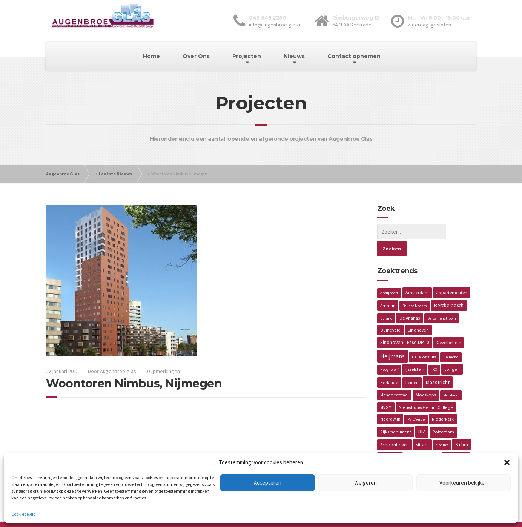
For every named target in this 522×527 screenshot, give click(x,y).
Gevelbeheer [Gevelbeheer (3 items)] (448, 325)
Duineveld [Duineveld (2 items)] (390, 313)
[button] (507, 462)
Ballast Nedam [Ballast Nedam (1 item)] (414, 288)
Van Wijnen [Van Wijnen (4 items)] (456, 440)
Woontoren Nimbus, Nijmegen (134, 383)
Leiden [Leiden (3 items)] (412, 365)
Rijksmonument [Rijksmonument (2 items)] (395, 415)
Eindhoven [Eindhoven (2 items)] (418, 313)
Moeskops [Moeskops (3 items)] (426, 378)
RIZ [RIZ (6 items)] (421, 414)
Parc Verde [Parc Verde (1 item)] (416, 402)
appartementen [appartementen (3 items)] (451, 275)
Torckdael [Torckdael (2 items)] (390, 440)
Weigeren (365, 482)
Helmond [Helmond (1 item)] (451, 340)
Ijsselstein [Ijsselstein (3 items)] (414, 352)
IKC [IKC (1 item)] (434, 352)
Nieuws (294, 56)
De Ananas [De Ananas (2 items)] (409, 301)
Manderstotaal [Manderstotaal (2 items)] (394, 378)
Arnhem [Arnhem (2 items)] (387, 288)
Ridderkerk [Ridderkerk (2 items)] (443, 402)
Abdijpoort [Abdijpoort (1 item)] (389, 275)
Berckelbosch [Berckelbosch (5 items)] (449, 288)
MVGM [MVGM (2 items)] (386, 390)
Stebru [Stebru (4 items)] (461, 427)
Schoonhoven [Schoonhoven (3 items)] (394, 427)
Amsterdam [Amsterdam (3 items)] (417, 275)
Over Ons (196, 56)
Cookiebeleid (23, 514)
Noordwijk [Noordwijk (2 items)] (390, 402)
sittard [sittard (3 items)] (422, 427)
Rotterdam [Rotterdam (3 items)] (443, 415)
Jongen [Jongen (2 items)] (452, 352)
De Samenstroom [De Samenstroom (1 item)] (441, 301)
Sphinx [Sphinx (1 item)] (442, 428)
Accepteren (267, 482)
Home (151, 56)
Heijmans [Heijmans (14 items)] (392, 339)
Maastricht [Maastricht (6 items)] (438, 365)
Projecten (246, 56)
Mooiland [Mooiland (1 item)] (451, 378)
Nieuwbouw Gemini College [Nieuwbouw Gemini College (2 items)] (426, 390)
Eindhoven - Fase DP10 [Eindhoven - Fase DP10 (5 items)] (404, 325)
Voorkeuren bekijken (463, 482)
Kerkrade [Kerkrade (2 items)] (389, 365)
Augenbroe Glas (63, 174)
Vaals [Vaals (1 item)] (411, 440)
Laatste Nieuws (115, 174)
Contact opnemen (354, 56)
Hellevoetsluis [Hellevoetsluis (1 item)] (424, 340)
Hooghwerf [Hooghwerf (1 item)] (389, 352)
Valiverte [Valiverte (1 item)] (430, 440)
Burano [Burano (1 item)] (386, 301)
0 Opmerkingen (162, 371)
